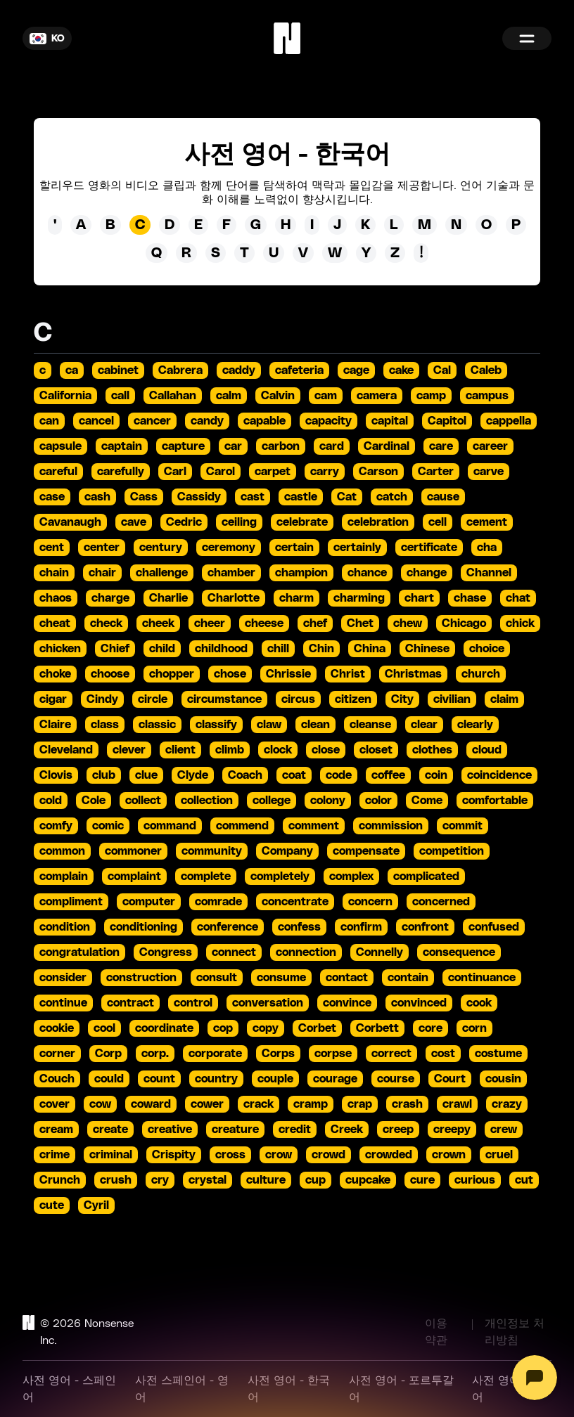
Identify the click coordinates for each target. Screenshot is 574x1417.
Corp (108, 1053)
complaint (134, 876)
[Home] (287, 38)
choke (55, 674)
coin (436, 775)
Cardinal (386, 446)
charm (296, 598)
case (52, 497)
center (102, 547)
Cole (94, 800)
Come (427, 800)
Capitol (447, 421)
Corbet (317, 1028)
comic (108, 826)
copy (266, 1028)
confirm (361, 927)
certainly (357, 547)
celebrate (302, 522)
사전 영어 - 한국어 (289, 1389)
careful (58, 471)
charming (359, 598)
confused (493, 927)
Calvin (278, 395)
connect (234, 952)
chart (419, 598)
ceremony (228, 547)
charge (110, 598)
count (159, 1079)
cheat (54, 623)
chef (315, 623)
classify (216, 724)
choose (110, 674)
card (331, 446)
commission (391, 826)
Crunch (59, 1180)
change (427, 572)
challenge (162, 572)
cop (223, 1028)
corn (474, 1028)
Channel (488, 572)
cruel (499, 1154)
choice (486, 648)
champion (301, 572)
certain (294, 547)
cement (486, 522)
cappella (508, 421)
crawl (457, 1104)
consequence (459, 952)
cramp (310, 1104)
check (106, 623)
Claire (55, 724)
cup (315, 1180)
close (326, 750)
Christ (348, 674)
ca (71, 370)
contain (408, 977)
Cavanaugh (70, 522)
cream (56, 1129)
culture (266, 1180)
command (170, 826)
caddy (238, 370)
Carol (220, 471)
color (378, 800)
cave (133, 522)
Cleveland (66, 750)
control (193, 1003)
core (430, 1028)
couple (275, 1079)
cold (50, 800)
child (162, 648)
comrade (218, 901)
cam (325, 395)
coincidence (499, 775)
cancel (96, 421)
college (272, 800)
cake (401, 370)
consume (281, 977)
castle (300, 497)
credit (295, 1129)
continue (63, 1003)
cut (524, 1180)
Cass (144, 497)
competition (451, 851)
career (490, 446)
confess (299, 927)
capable (264, 421)
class (105, 724)
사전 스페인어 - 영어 (182, 1389)
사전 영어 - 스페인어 (69, 1389)
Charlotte (234, 598)
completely (280, 876)
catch (391, 497)
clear (424, 724)
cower (207, 1104)
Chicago (464, 623)
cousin (503, 1079)
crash (407, 1104)
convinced (419, 1003)
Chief (115, 648)
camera (377, 395)
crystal (208, 1180)
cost (443, 1053)
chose (230, 674)
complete (206, 876)
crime (54, 1154)
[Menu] (526, 38)
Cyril (96, 1205)
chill (278, 648)
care (441, 446)
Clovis (55, 775)
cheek (158, 623)
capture (183, 446)
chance (367, 572)
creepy (452, 1129)
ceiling (239, 522)
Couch (57, 1079)
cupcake (367, 1180)
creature (235, 1129)
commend (242, 826)
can (49, 421)
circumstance (224, 699)
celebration (378, 522)
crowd (328, 1154)
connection (306, 952)
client (180, 750)
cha (487, 547)
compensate (366, 851)
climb (229, 750)
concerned (441, 901)
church (480, 674)
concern (370, 901)
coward (151, 1104)
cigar (53, 699)
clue (146, 775)
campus (487, 395)
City (402, 699)
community (211, 851)
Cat (347, 497)
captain (121, 446)
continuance (482, 977)
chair (102, 572)
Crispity (174, 1154)
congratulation (79, 952)
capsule (60, 446)
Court (450, 1079)
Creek (347, 1129)
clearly (475, 724)
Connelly (379, 952)
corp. (155, 1053)
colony (327, 800)
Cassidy (199, 497)
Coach (245, 775)
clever (129, 750)
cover (54, 1104)
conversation (267, 1003)
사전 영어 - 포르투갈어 (401, 1389)
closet (376, 750)
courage (335, 1079)
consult (216, 977)
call (120, 395)
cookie (56, 1028)
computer (148, 901)
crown (449, 1154)
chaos (55, 598)
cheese (264, 623)
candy (207, 421)
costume (498, 1053)
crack (258, 1104)
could (109, 1079)
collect (143, 800)
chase (470, 598)
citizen (353, 699)
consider (63, 977)
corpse (333, 1053)
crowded (388, 1154)
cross (230, 1154)
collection (207, 800)
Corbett (377, 1028)
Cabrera (180, 370)
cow (100, 1104)
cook (479, 1003)
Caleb (486, 370)
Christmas (413, 674)
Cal (442, 370)
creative (170, 1129)
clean (315, 724)
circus (298, 699)
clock (278, 750)
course (395, 1079)
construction (141, 977)
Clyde (192, 775)
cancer (152, 421)
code (339, 775)
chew (407, 623)
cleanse (370, 724)
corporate (215, 1053)
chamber (231, 572)
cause (443, 497)
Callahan (172, 395)
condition (64, 927)
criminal (110, 1154)
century (160, 547)
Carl (175, 471)
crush (116, 1180)
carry (324, 471)
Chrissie (288, 674)
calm (228, 395)
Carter (436, 471)
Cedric (184, 522)
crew (503, 1129)
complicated (426, 876)
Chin (321, 648)
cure (422, 1180)
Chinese (427, 648)
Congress (165, 952)
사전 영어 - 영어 (507, 1389)
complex (351, 876)
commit (462, 826)
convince (347, 1003)
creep (398, 1129)
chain (54, 572)
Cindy (102, 699)
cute (51, 1205)
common (62, 851)
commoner (133, 851)
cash (97, 497)
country (216, 1079)
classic (157, 724)
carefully (120, 471)
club (103, 775)
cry (160, 1180)
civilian (452, 699)
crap (359, 1104)
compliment (71, 901)
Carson (378, 471)
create (110, 1129)
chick (520, 623)
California (65, 395)
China (369, 648)
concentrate (295, 901)
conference (227, 927)
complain (63, 876)
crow (278, 1154)
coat (294, 775)
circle (152, 699)
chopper (171, 674)
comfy (55, 826)
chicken (60, 648)
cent (51, 547)
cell (437, 522)
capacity (328, 421)
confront (425, 927)
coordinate (164, 1028)
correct (391, 1053)
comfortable (495, 800)
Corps (278, 1053)
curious (474, 1180)
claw (269, 724)
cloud (487, 750)
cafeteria (299, 370)
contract (130, 1003)
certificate (429, 547)
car (233, 446)
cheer (209, 623)
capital (389, 421)
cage (356, 370)
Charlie (168, 598)
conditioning (143, 927)
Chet (360, 623)
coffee (388, 775)
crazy (507, 1104)
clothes (432, 750)
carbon (281, 446)
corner (57, 1053)
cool (104, 1028)
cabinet (118, 370)
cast (252, 497)
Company (287, 851)
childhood (221, 648)
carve (488, 471)
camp (431, 395)
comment (313, 826)
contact (347, 977)
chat (518, 598)
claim (504, 699)
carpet (273, 471)
